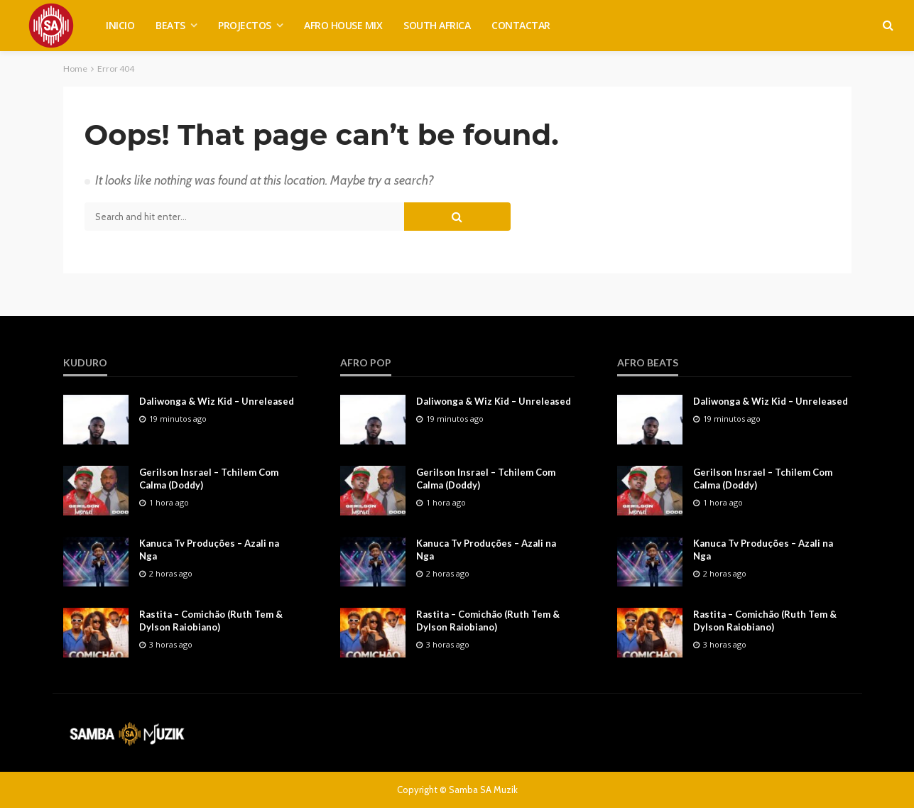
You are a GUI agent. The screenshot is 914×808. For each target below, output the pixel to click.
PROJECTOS (244, 25)
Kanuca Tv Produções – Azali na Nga (209, 549)
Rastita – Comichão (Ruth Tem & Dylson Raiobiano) (211, 620)
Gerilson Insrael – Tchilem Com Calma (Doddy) (208, 478)
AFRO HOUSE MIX (343, 25)
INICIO (120, 25)
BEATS (170, 25)
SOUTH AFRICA (436, 25)
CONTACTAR (520, 25)
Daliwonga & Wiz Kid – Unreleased (216, 401)
